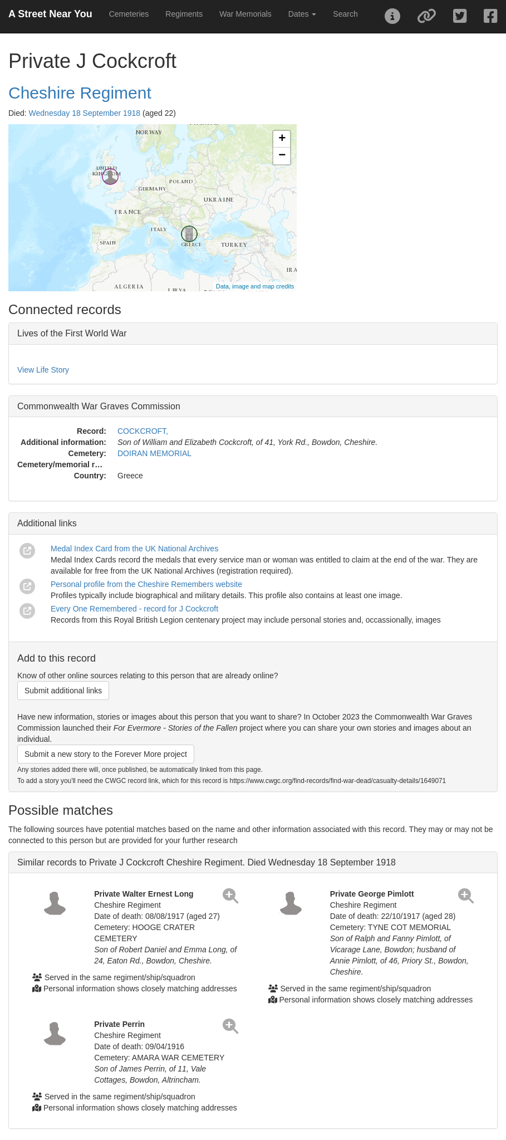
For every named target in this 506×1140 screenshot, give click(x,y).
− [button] (282, 156)
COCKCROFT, (142, 431)
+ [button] (282, 139)
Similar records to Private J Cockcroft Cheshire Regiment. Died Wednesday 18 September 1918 (206, 862)
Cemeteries (129, 13)
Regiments (184, 13)
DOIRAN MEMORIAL (154, 453)
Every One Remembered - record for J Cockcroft (134, 608)
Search (345, 13)
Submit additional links (63, 690)
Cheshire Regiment (79, 93)
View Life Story (43, 369)
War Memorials (245, 13)
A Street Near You (50, 13)
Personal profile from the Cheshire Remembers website (146, 584)
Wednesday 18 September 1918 (85, 113)
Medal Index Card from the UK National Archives (134, 548)
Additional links (47, 523)
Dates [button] (302, 13)
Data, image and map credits (255, 286)
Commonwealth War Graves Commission (98, 406)
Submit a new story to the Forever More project (105, 754)
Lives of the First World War (72, 333)
